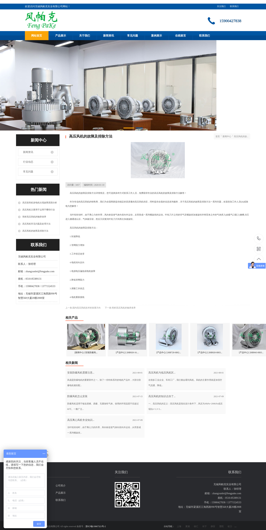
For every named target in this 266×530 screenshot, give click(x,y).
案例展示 (156, 35)
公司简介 (61, 485)
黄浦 (187, 526)
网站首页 (36, 35)
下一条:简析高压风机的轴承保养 (120, 306)
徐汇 (196, 526)
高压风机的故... (241, 134)
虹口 (230, 526)
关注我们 (221, 6)
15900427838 (259, 238)
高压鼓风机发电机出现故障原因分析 (39, 202)
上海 (179, 526)
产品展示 (60, 35)
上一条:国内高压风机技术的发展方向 (83, 306)
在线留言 (180, 35)
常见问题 (132, 35)
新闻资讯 (108, 35)
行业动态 (28, 162)
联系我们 (234, 6)
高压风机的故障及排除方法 (35, 231)
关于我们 (84, 35)
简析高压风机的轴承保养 (34, 216)
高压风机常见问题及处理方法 (36, 224)
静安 (213, 526)
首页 (218, 134)
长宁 (204, 526)
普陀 (221, 526)
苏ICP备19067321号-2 (95, 526)
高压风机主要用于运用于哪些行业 (38, 209)
